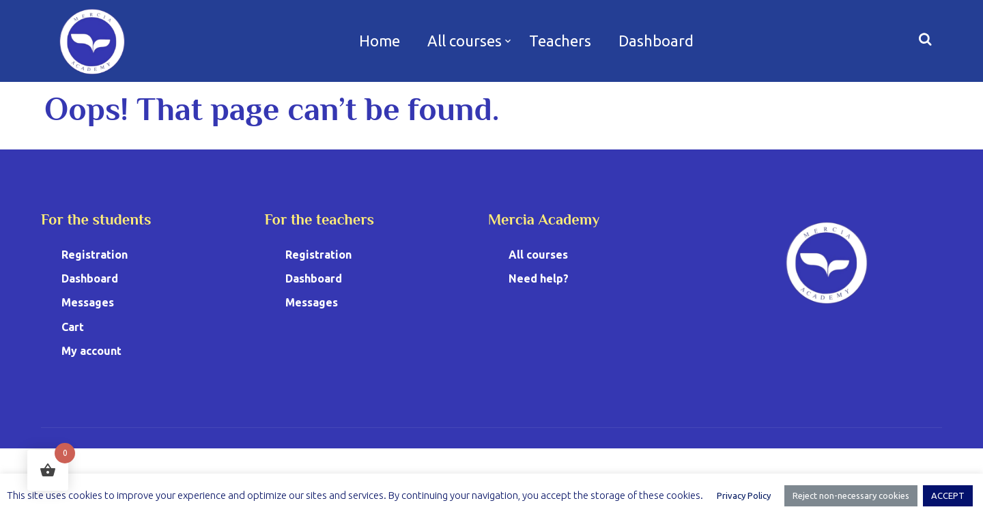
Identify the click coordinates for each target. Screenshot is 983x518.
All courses (464, 40)
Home (379, 40)
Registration (94, 254)
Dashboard (656, 40)
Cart (72, 327)
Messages (87, 302)
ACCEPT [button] (948, 495)
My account (91, 351)
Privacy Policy (744, 495)
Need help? (539, 278)
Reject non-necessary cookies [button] (851, 495)
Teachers (560, 40)
